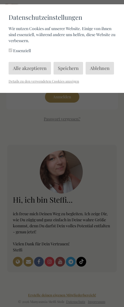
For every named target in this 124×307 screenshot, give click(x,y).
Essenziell (20, 50)
